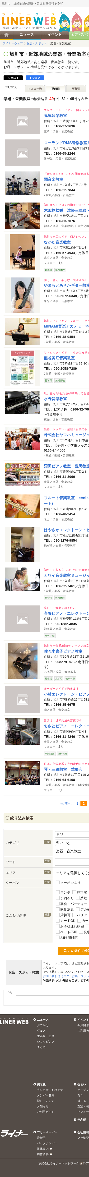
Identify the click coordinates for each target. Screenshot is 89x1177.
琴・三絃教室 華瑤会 (63, 769)
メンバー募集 (45, 1095)
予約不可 (65, 898)
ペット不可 (66, 932)
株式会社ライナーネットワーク (58, 1163)
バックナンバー (47, 1143)
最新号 (41, 1138)
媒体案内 (43, 1148)
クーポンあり (68, 883)
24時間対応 (67, 938)
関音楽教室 (53, 179)
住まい (81, 1084)
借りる (81, 1101)
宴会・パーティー (71, 904)
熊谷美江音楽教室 (59, 358)
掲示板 (41, 1084)
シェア (35, 77)
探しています (45, 1101)
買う (80, 1095)
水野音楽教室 (55, 399)
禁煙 (81, 898)
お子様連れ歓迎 (70, 926)
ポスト (13, 77)
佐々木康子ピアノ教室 (63, 651)
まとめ (41, 1047)
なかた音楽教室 (57, 242)
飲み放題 (65, 909)
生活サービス (45, 1036)
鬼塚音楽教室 (55, 115)
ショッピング (45, 1041)
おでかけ (43, 1025)
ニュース (43, 1019)
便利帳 (81, 1120)
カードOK (65, 921)
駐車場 (79, 892)
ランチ (63, 892)
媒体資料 (43, 1154)
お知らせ (43, 1106)
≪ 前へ (65, 803)
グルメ (41, 1030)
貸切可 (63, 915)
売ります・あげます (50, 1090)
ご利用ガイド (45, 1111)
